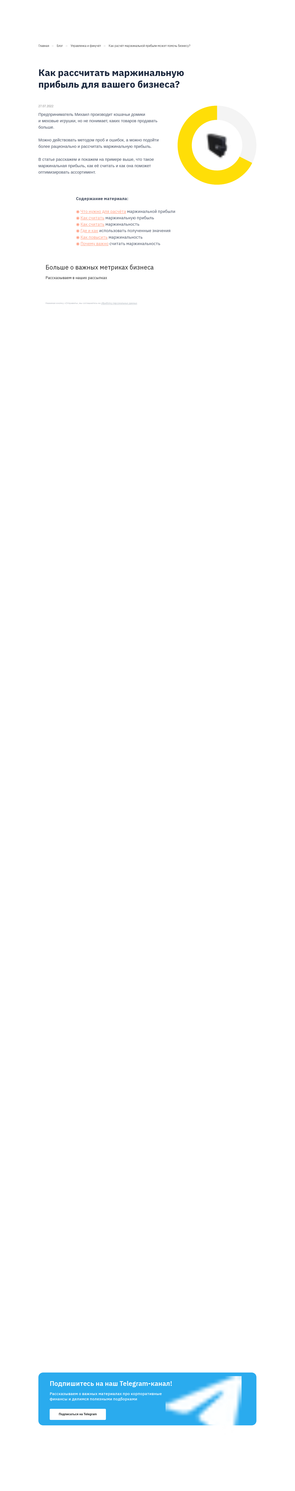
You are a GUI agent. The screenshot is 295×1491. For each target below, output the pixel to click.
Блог (60, 29)
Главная (43, 29)
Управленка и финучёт (86, 29)
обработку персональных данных (119, 286)
